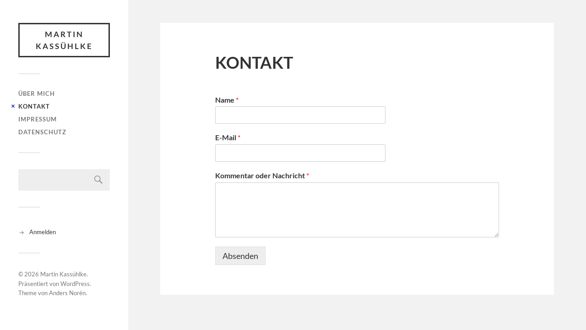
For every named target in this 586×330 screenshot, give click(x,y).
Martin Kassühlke (64, 40)
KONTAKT (34, 106)
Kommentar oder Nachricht (262, 175)
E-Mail (227, 137)
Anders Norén (67, 293)
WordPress (75, 283)
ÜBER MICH (36, 93)
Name (227, 99)
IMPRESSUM (37, 119)
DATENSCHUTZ (42, 132)
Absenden (240, 256)
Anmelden (42, 232)
